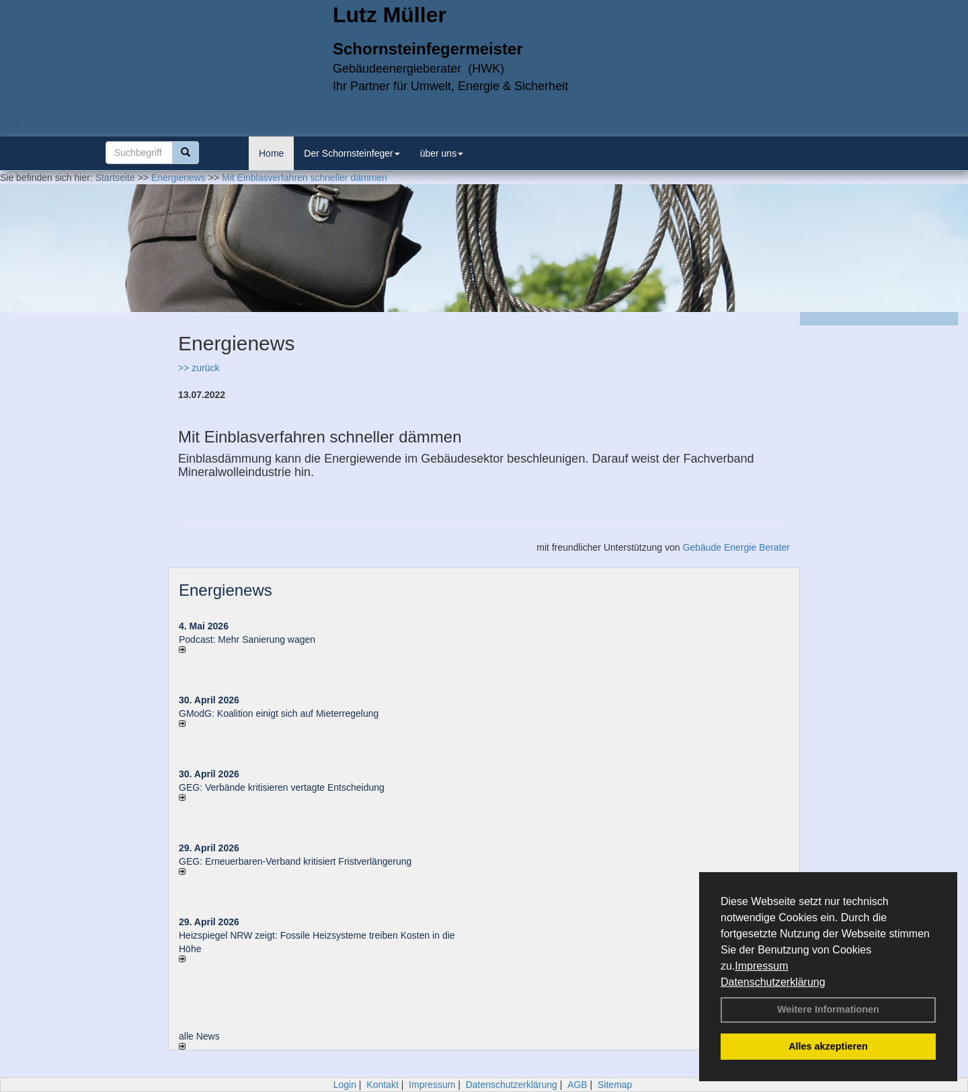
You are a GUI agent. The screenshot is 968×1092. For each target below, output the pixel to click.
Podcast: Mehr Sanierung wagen (247, 639)
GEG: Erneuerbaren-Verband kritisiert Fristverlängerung (296, 861)
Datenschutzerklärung (773, 982)
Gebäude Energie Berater (736, 547)
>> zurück (198, 367)
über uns (441, 153)
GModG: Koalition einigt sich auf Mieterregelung (278, 713)
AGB (577, 1084)
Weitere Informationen (828, 1009)
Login (344, 1084)
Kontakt (382, 1084)
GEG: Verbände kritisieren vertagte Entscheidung (282, 787)
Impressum (761, 966)
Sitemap (615, 1084)
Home (271, 153)
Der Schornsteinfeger (351, 153)
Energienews (225, 590)
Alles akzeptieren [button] (828, 1046)
